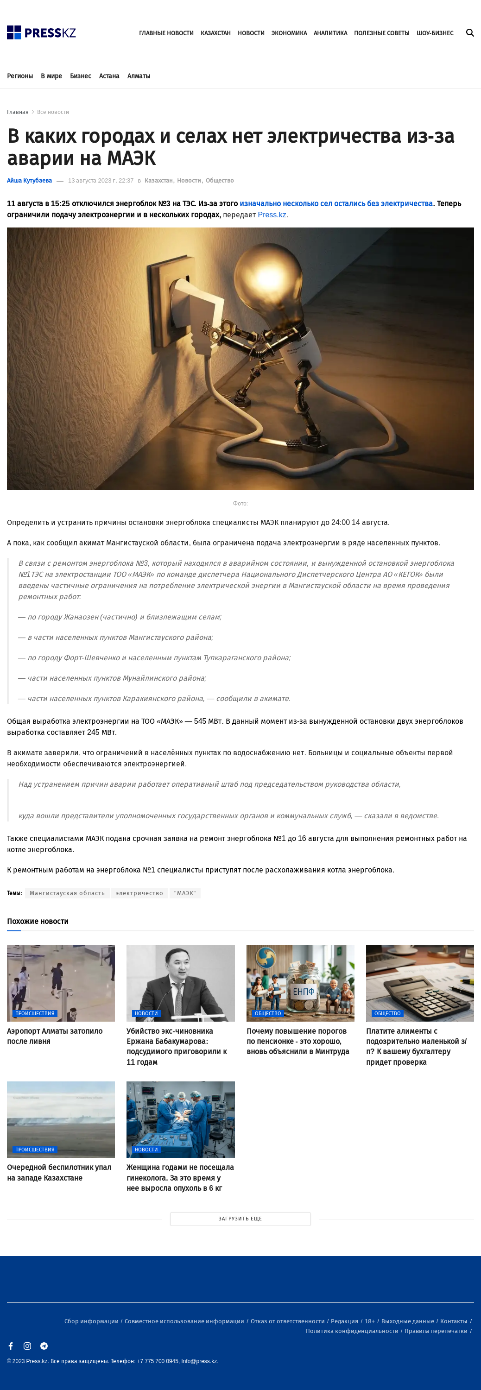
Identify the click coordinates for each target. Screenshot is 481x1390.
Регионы (20, 76)
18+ (370, 1321)
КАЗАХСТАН (216, 33)
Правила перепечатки (437, 1330)
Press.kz (272, 214)
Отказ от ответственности (288, 1321)
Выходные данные (408, 1321)
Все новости (53, 112)
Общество (220, 180)
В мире (51, 76)
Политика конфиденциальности (353, 1330)
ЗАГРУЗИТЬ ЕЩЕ (240, 1219)
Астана (109, 76)
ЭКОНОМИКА (289, 33)
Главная (18, 112)
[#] (41, 29)
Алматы (138, 76)
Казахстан (159, 180)
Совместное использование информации (185, 1321)
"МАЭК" (185, 893)
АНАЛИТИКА (330, 33)
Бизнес (80, 76)
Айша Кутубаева (29, 180)
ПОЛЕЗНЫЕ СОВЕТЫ (382, 33)
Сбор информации (92, 1321)
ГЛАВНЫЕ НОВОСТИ (166, 33)
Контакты (454, 1321)
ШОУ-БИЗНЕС (435, 33)
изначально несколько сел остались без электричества (336, 203)
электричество (140, 893)
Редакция (345, 1321)
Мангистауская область (67, 893)
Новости (190, 180)
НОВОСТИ (251, 33)
